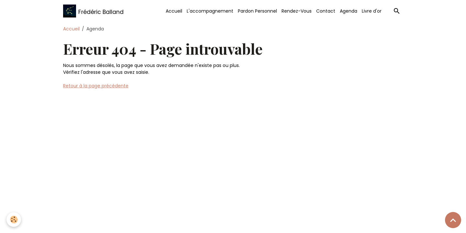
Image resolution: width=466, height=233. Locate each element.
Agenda (348, 11)
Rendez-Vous (297, 11)
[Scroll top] (453, 220)
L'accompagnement (210, 11)
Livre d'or (372, 11)
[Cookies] (13, 219)
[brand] (93, 11)
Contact (325, 11)
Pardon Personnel (257, 11)
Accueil (174, 11)
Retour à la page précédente (95, 86)
